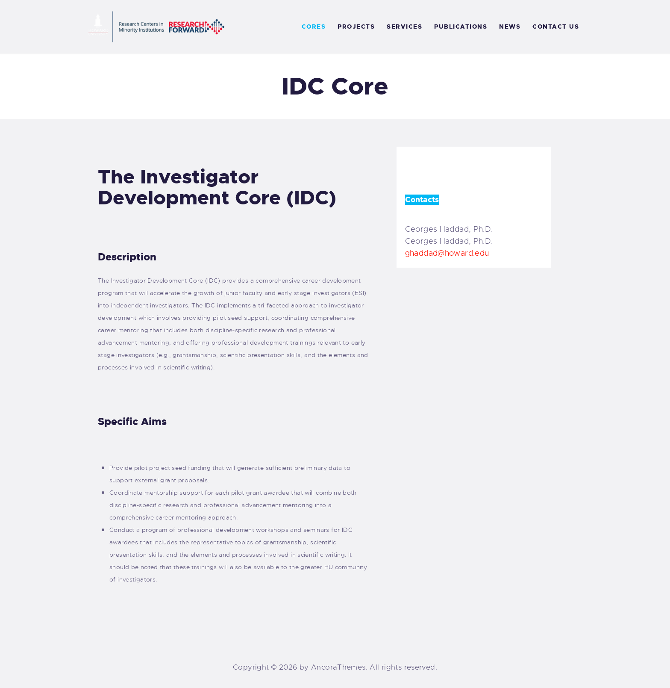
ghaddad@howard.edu (447, 253)
